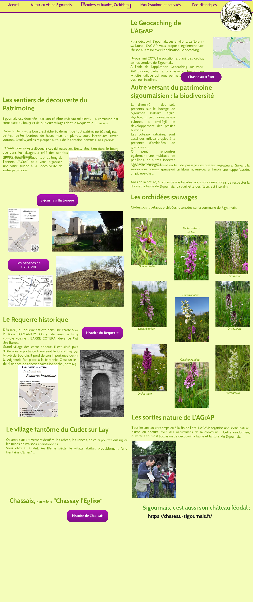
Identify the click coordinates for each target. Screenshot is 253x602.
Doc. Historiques (204, 5)
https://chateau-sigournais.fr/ (180, 516)
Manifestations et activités (160, 5)
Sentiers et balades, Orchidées (106, 5)
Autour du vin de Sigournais (51, 5)
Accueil (13, 5)
